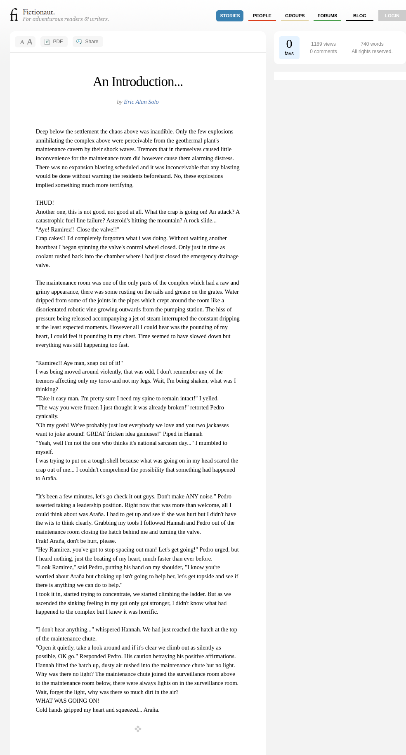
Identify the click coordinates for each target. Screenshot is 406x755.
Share (91, 41)
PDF (58, 41)
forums (328, 15)
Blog (359, 15)
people (262, 15)
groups (295, 15)
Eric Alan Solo (141, 101)
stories (230, 15)
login (392, 15)
